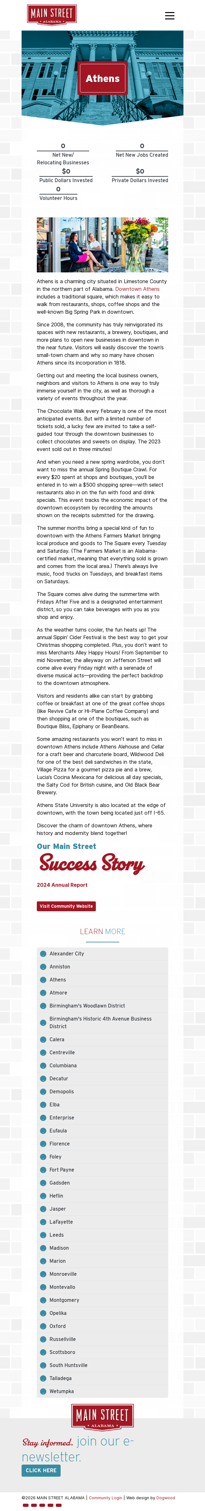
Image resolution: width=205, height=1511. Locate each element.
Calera (57, 1039)
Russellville (63, 1339)
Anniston (60, 967)
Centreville (62, 1052)
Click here (41, 1470)
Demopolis (62, 1092)
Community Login (105, 1497)
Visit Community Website (66, 906)
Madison (59, 1248)
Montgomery (64, 1300)
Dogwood (165, 1497)
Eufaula (58, 1131)
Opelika (58, 1313)
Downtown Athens (137, 289)
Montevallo (62, 1287)
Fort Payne (62, 1170)
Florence (60, 1144)
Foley (56, 1157)
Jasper (58, 1209)
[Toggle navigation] (169, 15)
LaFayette (61, 1222)
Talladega (61, 1378)
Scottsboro (62, 1352)
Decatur (59, 1079)
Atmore (58, 993)
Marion (58, 1261)
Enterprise (62, 1118)
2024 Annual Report (62, 885)
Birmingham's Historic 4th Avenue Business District (101, 1022)
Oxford (58, 1326)
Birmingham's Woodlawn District (87, 1006)
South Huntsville (69, 1365)
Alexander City (67, 954)
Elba (55, 1105)
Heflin (56, 1196)
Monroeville (63, 1274)
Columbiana (63, 1066)
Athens (58, 980)
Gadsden (60, 1183)
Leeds (57, 1235)
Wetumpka (62, 1391)
